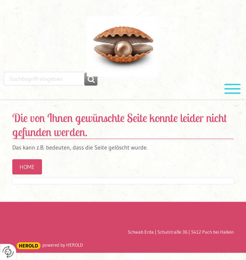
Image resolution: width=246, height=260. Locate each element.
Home (27, 166)
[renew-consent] (8, 252)
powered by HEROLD (62, 245)
